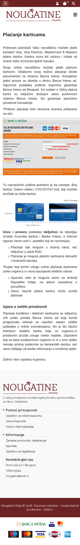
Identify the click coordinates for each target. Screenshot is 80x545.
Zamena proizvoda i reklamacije (26, 440)
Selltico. (48, 509)
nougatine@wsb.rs (17, 476)
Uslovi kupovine (16, 421)
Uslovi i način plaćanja (20, 426)
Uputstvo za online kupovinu (24, 415)
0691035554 (13, 470)
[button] (57, 4)
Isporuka (11, 446)
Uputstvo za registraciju (20, 451)
